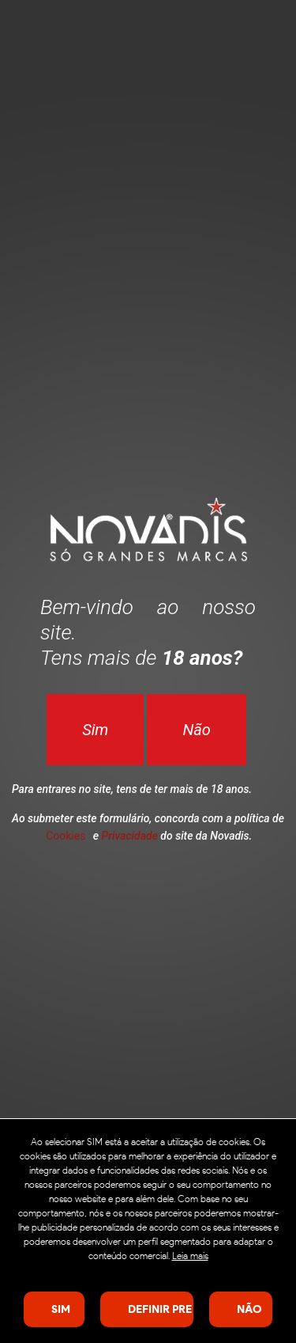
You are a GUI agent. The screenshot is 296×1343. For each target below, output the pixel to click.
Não (196, 729)
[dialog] (148, 1230)
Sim (95, 729)
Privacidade (130, 835)
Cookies (65, 835)
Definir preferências (160, 1309)
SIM (60, 1309)
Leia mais (190, 1255)
